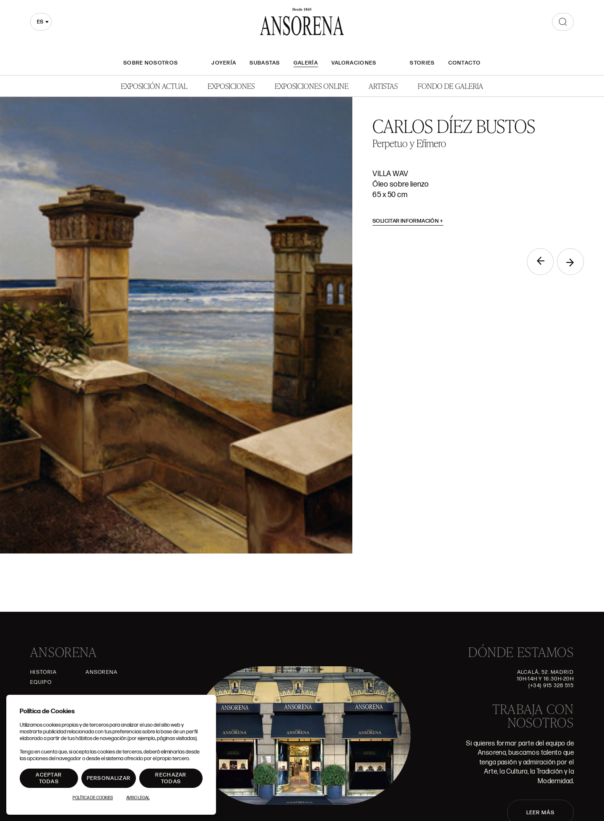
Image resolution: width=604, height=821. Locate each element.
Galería (306, 63)
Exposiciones (231, 86)
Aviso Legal (138, 797)
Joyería (223, 63)
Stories (422, 63)
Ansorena (101, 672)
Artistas (383, 86)
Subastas (265, 63)
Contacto (464, 63)
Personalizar (109, 778)
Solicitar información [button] (407, 221)
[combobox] (41, 22)
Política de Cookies (93, 797)
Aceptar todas (49, 778)
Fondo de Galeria (450, 86)
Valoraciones (354, 63)
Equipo (41, 682)
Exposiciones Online (312, 86)
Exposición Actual (154, 86)
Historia (43, 672)
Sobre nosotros (150, 63)
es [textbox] (40, 21)
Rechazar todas (170, 778)
